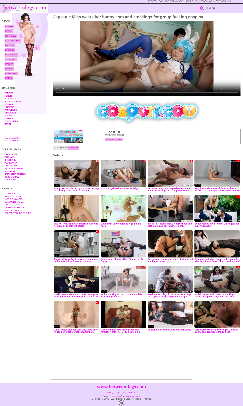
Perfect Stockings (15, 210)
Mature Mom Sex (14, 199)
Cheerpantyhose (14, 207)
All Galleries (12, 138)
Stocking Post (13, 196)
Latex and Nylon (14, 205)
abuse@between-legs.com (127, 396)
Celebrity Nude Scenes (18, 213)
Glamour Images (14, 202)
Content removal (129, 392)
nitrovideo (11, 193)
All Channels (12, 140)
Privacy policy (112, 392)
